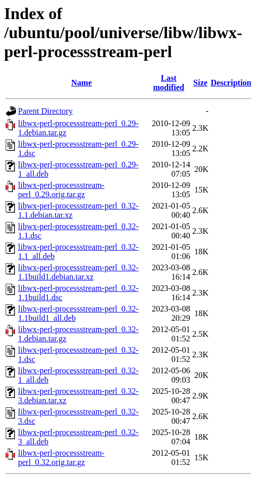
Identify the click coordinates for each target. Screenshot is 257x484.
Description (231, 82)
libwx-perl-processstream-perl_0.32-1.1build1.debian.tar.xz (78, 272)
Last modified (168, 83)
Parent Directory (45, 111)
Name (81, 82)
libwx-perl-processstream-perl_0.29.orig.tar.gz (61, 190)
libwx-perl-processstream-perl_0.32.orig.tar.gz (61, 457)
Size (200, 82)
